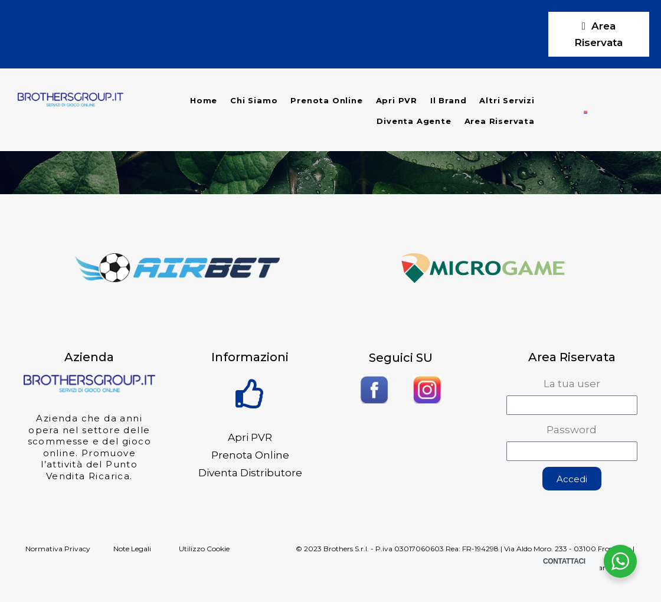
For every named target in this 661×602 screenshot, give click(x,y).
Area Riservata (499, 121)
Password (572, 430)
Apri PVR (396, 100)
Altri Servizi (506, 100)
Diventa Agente (414, 121)
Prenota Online (326, 100)
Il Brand (448, 100)
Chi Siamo (253, 100)
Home (203, 100)
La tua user (572, 384)
